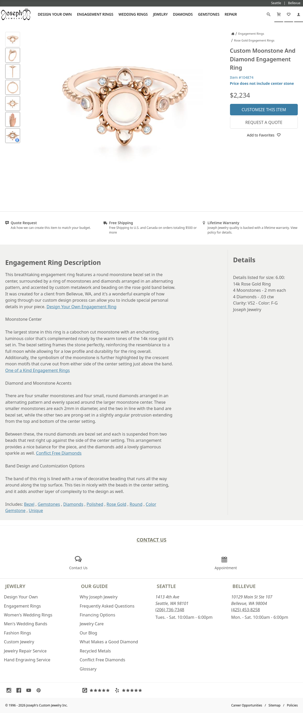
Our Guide (94, 586)
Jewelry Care (92, 624)
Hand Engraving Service (27, 660)
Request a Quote (263, 122)
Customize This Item (263, 109)
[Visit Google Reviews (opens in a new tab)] (97, 690)
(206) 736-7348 (169, 610)
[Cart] (278, 14)
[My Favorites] (288, 14)
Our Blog (88, 633)
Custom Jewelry (19, 642)
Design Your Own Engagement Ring (82, 307)
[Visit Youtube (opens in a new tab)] (30, 690)
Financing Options (97, 615)
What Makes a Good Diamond (109, 642)
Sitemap (275, 705)
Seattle (166, 586)
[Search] (268, 14)
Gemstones (208, 14)
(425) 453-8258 (245, 610)
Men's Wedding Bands (25, 624)
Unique (36, 510)
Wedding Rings (133, 14)
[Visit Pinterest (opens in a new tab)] (40, 690)
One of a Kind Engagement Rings (37, 370)
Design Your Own (55, 14)
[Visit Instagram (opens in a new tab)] (10, 690)
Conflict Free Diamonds (59, 453)
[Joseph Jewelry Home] (232, 33)
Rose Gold (116, 504)
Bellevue (244, 586)
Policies (292, 705)
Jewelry (160, 14)
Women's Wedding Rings (28, 615)
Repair (231, 14)
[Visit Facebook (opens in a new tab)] (20, 690)
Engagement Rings (95, 14)
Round (136, 504)
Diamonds (183, 14)
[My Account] (298, 14)
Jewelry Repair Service (25, 651)
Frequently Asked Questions (107, 606)
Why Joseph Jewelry (99, 597)
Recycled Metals (95, 651)
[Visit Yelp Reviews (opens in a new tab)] (129, 690)
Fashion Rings (17, 633)
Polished (95, 504)
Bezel (29, 504)
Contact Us (152, 539)
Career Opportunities (246, 705)
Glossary (88, 669)
